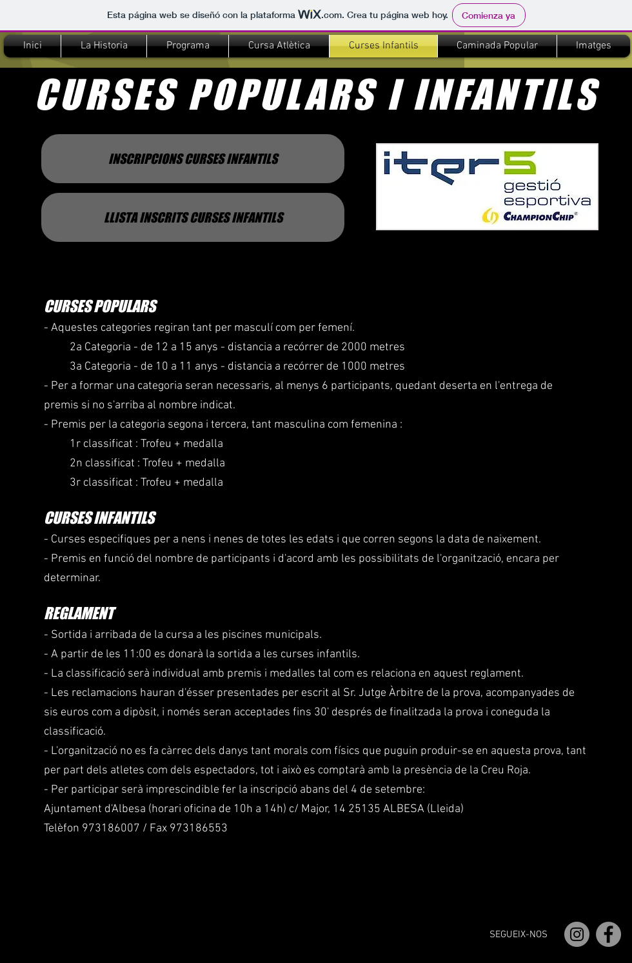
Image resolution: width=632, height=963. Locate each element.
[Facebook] (608, 934)
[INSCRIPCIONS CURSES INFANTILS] (192, 158)
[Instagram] (576, 934)
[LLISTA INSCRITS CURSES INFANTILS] (192, 217)
